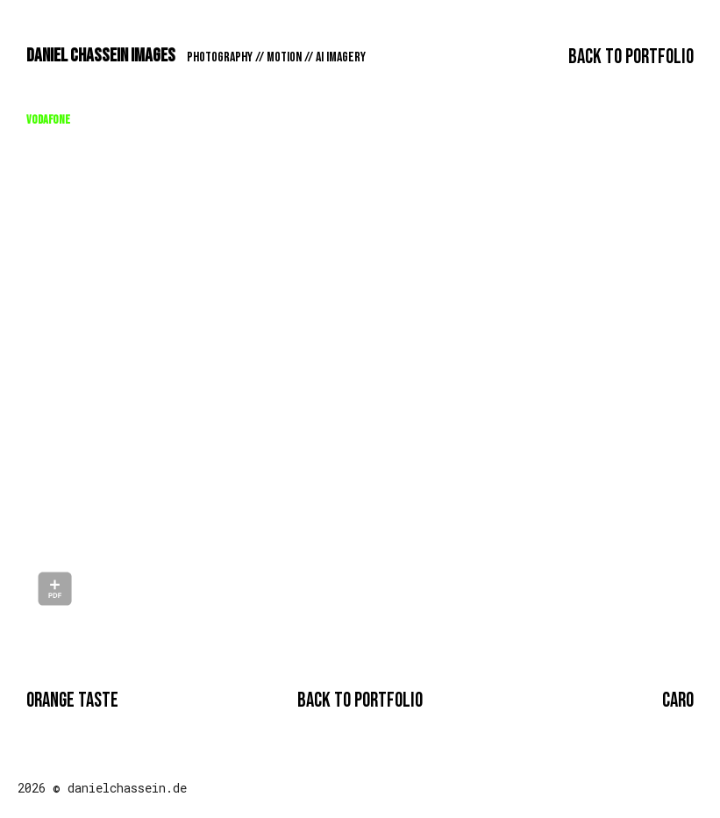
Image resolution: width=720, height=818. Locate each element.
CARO (678, 700)
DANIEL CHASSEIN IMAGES (196, 56)
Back (631, 57)
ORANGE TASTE (72, 700)
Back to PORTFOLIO (360, 700)
